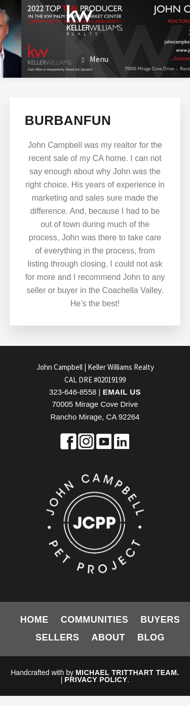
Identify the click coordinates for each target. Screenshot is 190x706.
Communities (95, 620)
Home (34, 620)
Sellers (57, 637)
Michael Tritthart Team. (127, 672)
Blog (151, 637)
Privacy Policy (95, 680)
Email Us (122, 392)
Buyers (160, 620)
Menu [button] (99, 59)
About (109, 637)
